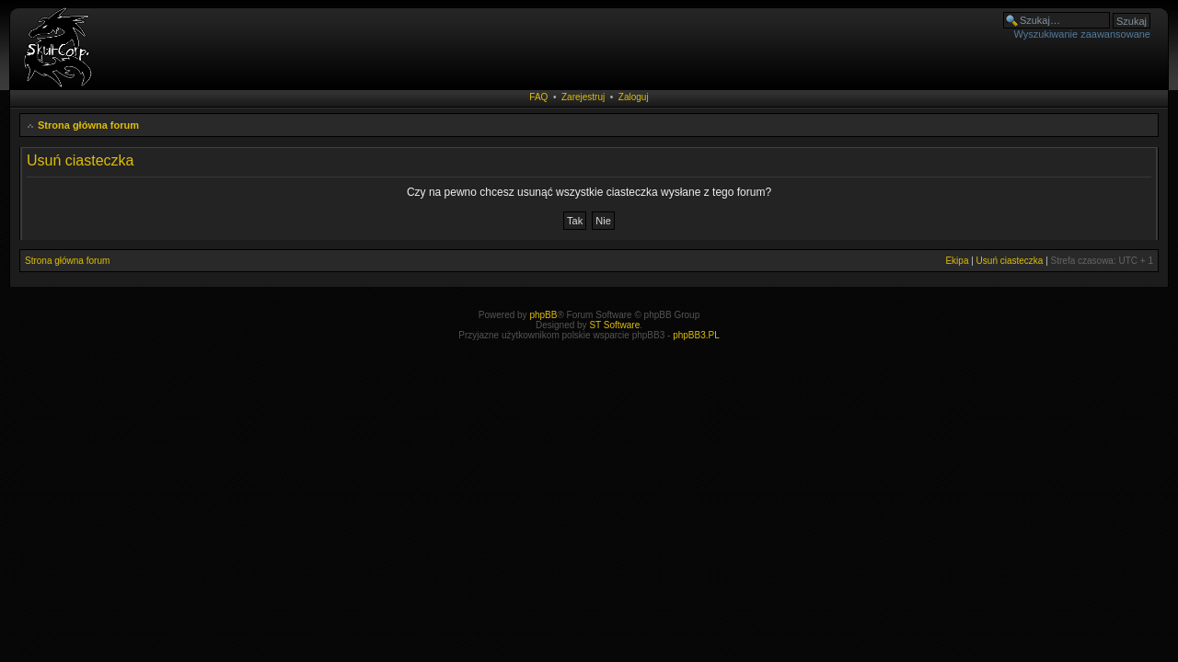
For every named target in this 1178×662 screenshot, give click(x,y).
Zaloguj (633, 97)
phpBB (543, 315)
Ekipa (956, 261)
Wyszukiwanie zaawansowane (1082, 34)
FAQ (538, 97)
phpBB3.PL (696, 335)
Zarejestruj (583, 97)
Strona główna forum (88, 125)
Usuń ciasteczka (1010, 261)
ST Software (614, 325)
